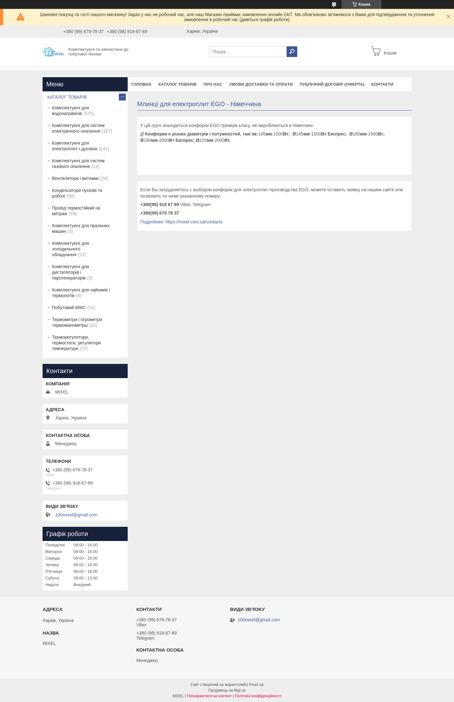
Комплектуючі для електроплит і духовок (74, 146)
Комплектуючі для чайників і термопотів (81, 292)
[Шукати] (292, 51)
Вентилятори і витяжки (75, 178)
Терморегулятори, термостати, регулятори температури (76, 343)
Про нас (212, 84)
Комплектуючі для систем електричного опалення (78, 128)
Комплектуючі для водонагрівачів (70, 110)
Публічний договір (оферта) (332, 84)
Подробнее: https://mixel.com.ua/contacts (181, 221)
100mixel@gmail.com (76, 514)
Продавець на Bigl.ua (227, 690)
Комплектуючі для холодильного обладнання (70, 249)
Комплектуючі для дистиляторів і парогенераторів (70, 272)
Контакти (382, 84)
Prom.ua (256, 684)
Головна (141, 84)
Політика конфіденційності (258, 696)
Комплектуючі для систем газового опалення (78, 163)
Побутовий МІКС (69, 307)
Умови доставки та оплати (261, 84)
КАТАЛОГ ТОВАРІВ (67, 97)
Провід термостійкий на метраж (76, 210)
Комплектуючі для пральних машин (80, 228)
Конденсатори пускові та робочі (77, 193)
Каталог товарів (177, 84)
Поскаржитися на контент (209, 696)
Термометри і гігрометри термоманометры (77, 322)
